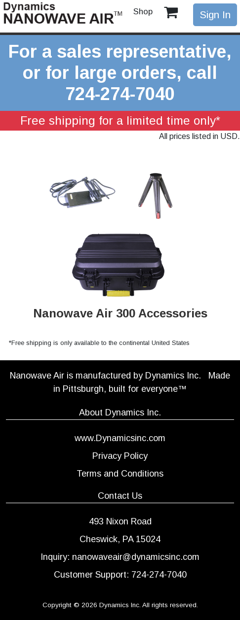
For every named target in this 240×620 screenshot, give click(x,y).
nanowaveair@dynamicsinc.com (136, 557)
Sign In (215, 14)
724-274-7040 (120, 94)
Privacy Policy (120, 456)
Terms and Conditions (120, 474)
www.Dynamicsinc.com (120, 438)
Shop (143, 11)
